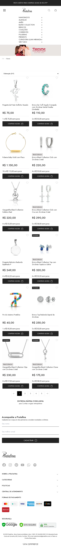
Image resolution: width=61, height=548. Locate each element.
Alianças (30, 20)
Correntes (30, 32)
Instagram (10, 465)
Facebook (4, 465)
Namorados (30, 17)
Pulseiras (30, 34)
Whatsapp (29, 465)
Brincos (30, 27)
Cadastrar (30, 440)
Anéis (30, 22)
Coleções (30, 29)
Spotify (35, 465)
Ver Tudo (30, 42)
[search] (49, 10)
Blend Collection (30, 25)
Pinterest (16, 465)
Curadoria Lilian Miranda (30, 39)
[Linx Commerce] (30, 544)
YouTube (22, 465)
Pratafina (27, 10)
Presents (30, 37)
